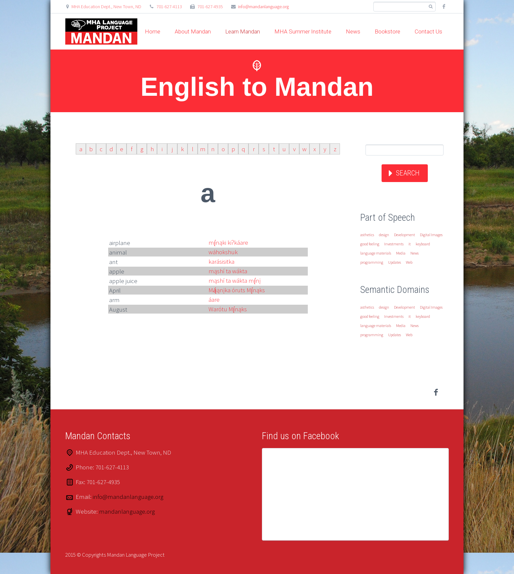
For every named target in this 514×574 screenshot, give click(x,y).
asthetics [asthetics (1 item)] (367, 234)
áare (214, 299)
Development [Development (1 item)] (404, 234)
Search (408, 173)
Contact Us (428, 31)
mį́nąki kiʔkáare (228, 242)
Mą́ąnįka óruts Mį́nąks (236, 290)
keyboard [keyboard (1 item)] (423, 243)
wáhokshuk (223, 252)
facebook (444, 6)
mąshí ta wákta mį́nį (234, 280)
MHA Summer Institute (302, 31)
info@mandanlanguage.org (263, 7)
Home (152, 31)
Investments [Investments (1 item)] (394, 243)
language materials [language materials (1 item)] (375, 253)
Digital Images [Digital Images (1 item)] (431, 234)
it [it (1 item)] (409, 243)
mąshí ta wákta (227, 271)
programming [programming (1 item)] (371, 262)
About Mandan (193, 31)
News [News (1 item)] (414, 253)
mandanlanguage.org (127, 511)
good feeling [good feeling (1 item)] (369, 243)
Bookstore (387, 31)
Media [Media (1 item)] (400, 253)
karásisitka (221, 261)
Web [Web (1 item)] (409, 262)
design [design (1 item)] (384, 234)
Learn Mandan (242, 31)
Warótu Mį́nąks (227, 309)
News (353, 31)
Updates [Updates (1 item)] (394, 262)
